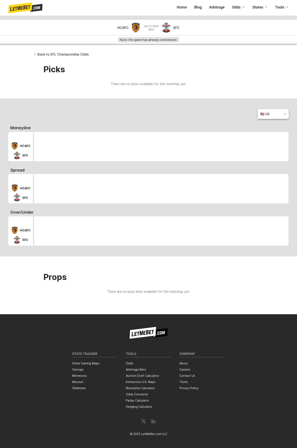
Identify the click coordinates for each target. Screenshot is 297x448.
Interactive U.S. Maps (141, 382)
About (183, 363)
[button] (25, 7)
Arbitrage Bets (136, 369)
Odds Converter (137, 394)
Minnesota (79, 375)
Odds (129, 363)
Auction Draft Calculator (142, 375)
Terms (183, 382)
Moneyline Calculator (140, 388)
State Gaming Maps (85, 363)
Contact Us (187, 375)
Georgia (77, 369)
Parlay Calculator (137, 400)
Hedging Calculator (139, 406)
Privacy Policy (189, 388)
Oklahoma (79, 388)
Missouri (77, 382)
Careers (184, 369)
